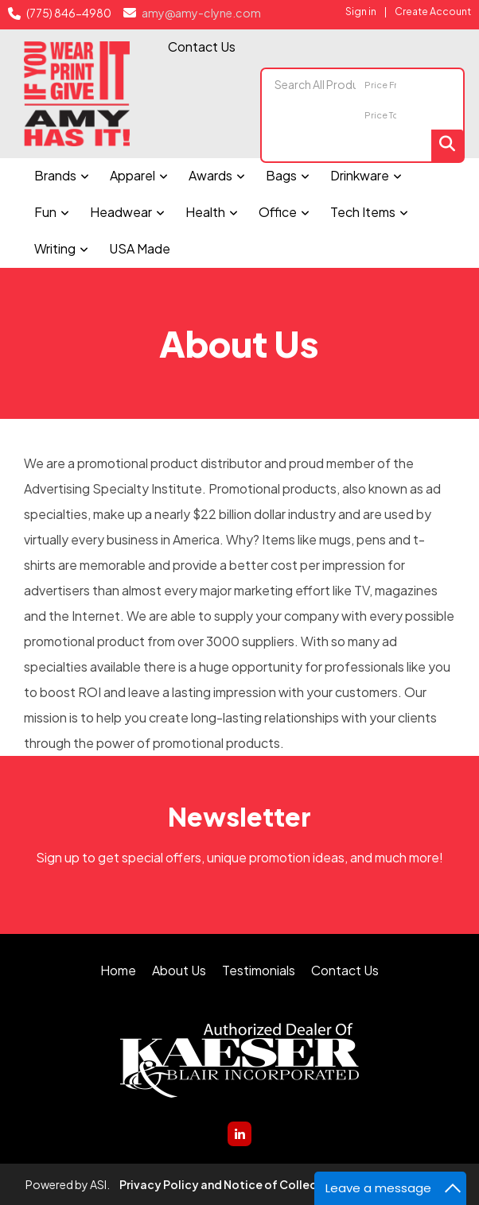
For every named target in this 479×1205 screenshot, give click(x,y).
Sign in (361, 11)
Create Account (433, 11)
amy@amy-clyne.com (200, 13)
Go (447, 145)
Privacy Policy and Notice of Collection (229, 1184)
